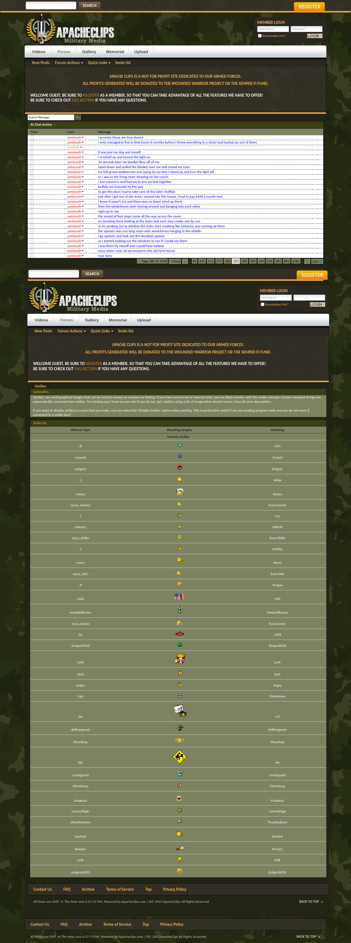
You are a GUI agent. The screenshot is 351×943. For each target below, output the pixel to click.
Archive (88, 889)
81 (194, 261)
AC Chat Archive (41, 125)
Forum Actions (67, 62)
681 (286, 261)
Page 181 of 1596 (154, 261)
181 (236, 261)
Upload (141, 51)
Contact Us (42, 889)
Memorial (115, 51)
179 (219, 261)
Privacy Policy (174, 889)
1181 (295, 261)
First (175, 261)
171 (210, 261)
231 (269, 261)
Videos (39, 51)
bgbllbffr (73, 147)
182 (244, 261)
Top (149, 889)
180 (227, 261)
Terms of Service (120, 889)
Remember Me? (272, 36)
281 (278, 261)
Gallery (89, 51)
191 (261, 261)
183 (253, 261)
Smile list (123, 62)
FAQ (66, 889)
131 (202, 261)
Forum (64, 51)
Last (317, 261)
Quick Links (97, 62)
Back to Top (309, 901)
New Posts (41, 62)
